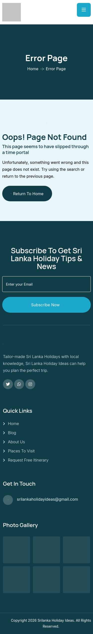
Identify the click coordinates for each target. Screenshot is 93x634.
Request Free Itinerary (28, 460)
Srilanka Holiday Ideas (55, 620)
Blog (12, 432)
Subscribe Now (46, 304)
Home (32, 68)
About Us (16, 441)
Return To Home (27, 193)
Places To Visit (21, 450)
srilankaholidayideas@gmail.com (47, 499)
